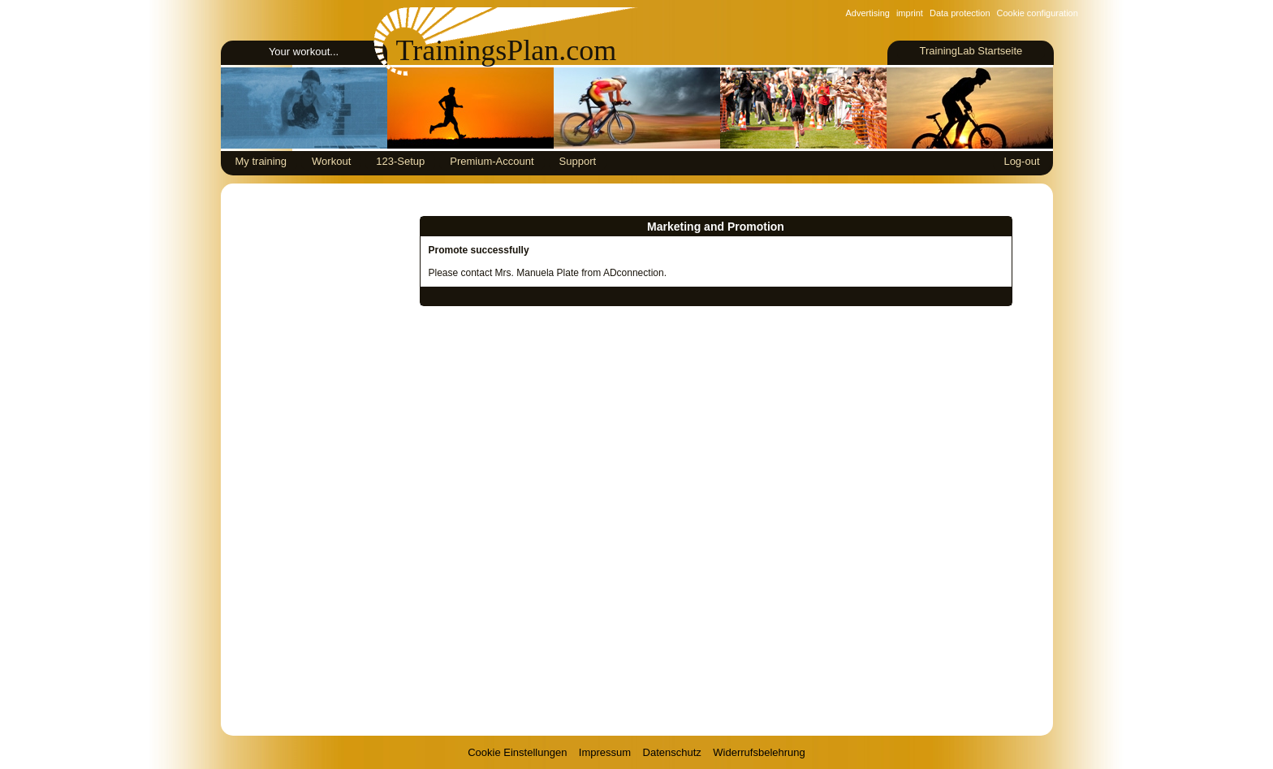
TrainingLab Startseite (971, 51)
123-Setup (400, 161)
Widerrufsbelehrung (759, 752)
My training (261, 161)
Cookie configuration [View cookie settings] (1037, 13)
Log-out (1021, 161)
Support (578, 161)
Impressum (605, 752)
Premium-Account (491, 161)
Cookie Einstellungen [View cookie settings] (517, 752)
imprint (909, 13)
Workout (331, 161)
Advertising (868, 13)
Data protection (960, 13)
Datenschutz (672, 752)
